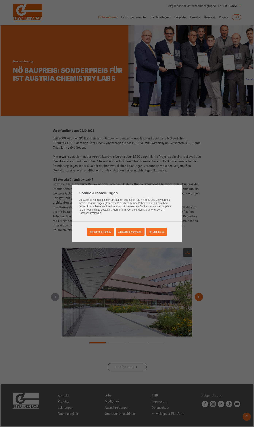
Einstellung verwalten (130, 231)
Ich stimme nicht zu (100, 231)
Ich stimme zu (156, 231)
